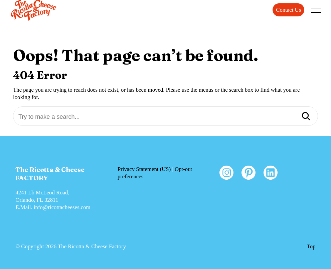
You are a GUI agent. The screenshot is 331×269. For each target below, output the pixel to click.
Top (311, 246)
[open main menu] (317, 11)
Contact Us (288, 10)
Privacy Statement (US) (144, 169)
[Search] (306, 116)
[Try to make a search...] (165, 117)
